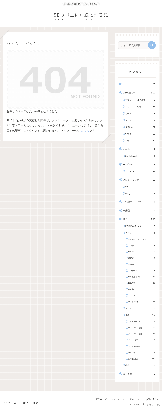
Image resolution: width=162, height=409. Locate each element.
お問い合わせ (152, 399)
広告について (136, 399)
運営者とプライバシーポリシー (110, 399)
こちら (85, 130)
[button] (152, 45)
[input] (135, 45)
